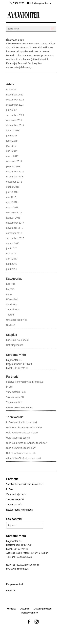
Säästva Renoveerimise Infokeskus (24, 381)
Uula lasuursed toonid (18, 437)
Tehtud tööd (13, 309)
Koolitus (10, 283)
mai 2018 (11, 197)
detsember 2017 (15, 222)
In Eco (9, 386)
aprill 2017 (12, 258)
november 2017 (14, 227)
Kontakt (11, 608)
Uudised (10, 324)
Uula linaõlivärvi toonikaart (20, 453)
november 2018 (14, 176)
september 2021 (15, 104)
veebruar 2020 (14, 120)
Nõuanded (12, 299)
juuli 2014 (11, 269)
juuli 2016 (11, 263)
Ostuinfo (25, 608)
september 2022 (15, 99)
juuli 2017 (11, 248)
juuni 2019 (12, 140)
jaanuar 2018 (13, 217)
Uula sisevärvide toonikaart (21, 447)
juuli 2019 (11, 135)
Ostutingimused (14, 344)
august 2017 (13, 243)
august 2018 (13, 186)
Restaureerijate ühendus (19, 407)
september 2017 (15, 238)
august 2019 (13, 130)
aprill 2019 (12, 150)
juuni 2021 (12, 109)
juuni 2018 (12, 192)
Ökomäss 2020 (15, 40)
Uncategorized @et (16, 319)
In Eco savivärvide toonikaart (21, 422)
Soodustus (12, 304)
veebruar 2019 (14, 161)
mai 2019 (11, 145)
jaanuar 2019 (13, 166)
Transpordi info (29, 612)
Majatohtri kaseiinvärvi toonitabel (24, 427)
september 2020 (15, 115)
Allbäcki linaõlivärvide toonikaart (23, 458)
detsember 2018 (15, 171)
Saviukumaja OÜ (15, 397)
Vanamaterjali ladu (16, 391)
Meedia (10, 289)
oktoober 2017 (14, 233)
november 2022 (14, 94)
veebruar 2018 (14, 212)
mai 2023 (11, 89)
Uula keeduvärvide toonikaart (22, 432)
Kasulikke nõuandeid (17, 339)
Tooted (10, 314)
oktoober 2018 (14, 181)
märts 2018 (12, 207)
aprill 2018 (12, 202)
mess (9, 294)
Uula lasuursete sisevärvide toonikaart (26, 442)
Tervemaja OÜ (14, 402)
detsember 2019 (15, 125)
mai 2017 (11, 253)
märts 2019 (12, 156)
